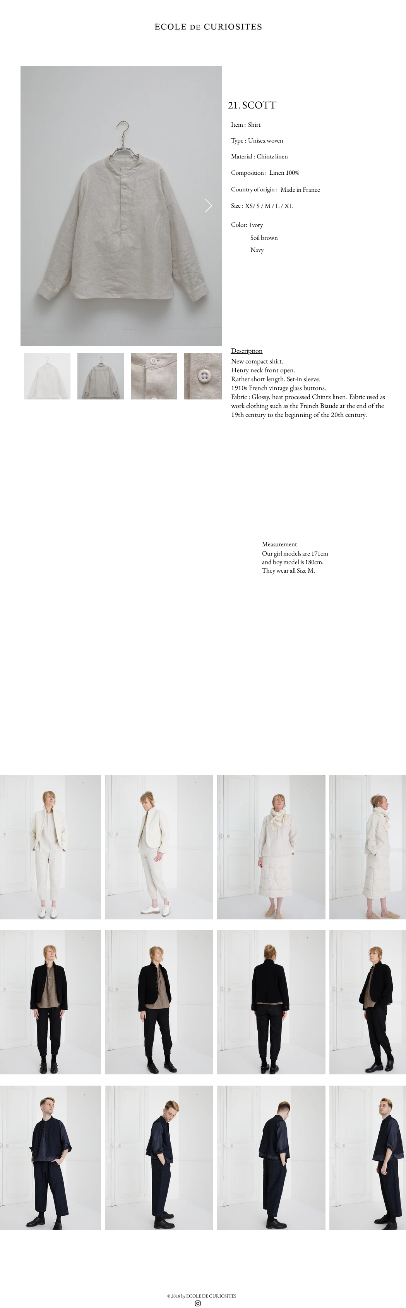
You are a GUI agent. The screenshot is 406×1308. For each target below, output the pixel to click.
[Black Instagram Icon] (198, 1303)
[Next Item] (208, 206)
